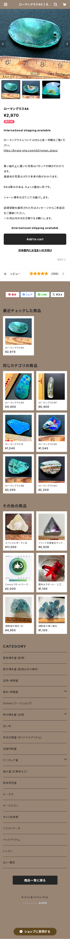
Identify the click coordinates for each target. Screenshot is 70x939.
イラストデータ (11, 828)
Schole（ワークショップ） (17, 703)
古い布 (7, 726)
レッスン (8, 851)
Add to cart (35, 239)
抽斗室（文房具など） (15, 771)
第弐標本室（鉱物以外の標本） (21, 669)
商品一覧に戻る (35, 880)
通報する (61, 259)
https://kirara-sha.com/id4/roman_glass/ (31, 150)
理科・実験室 (10, 691)
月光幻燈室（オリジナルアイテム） (22, 737)
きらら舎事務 (10, 816)
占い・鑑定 (9, 862)
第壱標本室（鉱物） (14, 657)
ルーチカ (8, 794)
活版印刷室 (10, 748)
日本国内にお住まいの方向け (35, 250)
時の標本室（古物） (14, 714)
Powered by (35, 903)
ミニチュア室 (10, 760)
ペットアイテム (11, 839)
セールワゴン (10, 805)
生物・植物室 (10, 680)
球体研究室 (10, 782)
